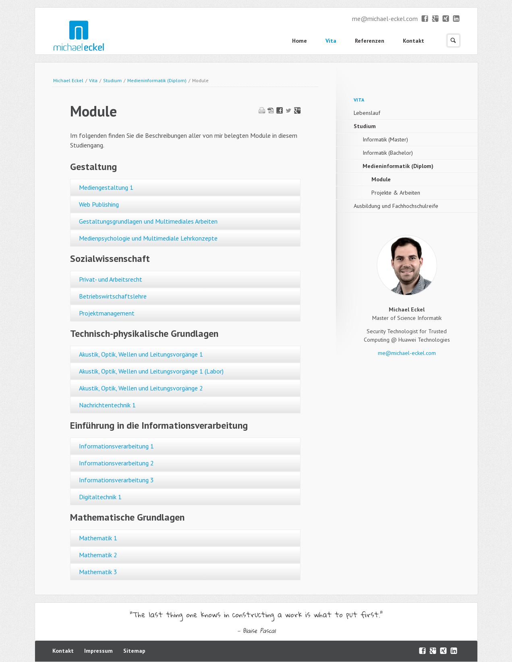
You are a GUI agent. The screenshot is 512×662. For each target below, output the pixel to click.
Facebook (425, 19)
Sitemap (134, 650)
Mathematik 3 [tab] (98, 572)
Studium (112, 80)
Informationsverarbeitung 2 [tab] (116, 463)
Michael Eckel (68, 80)
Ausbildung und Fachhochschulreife (396, 206)
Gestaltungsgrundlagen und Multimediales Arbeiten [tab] (148, 221)
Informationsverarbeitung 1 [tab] (116, 446)
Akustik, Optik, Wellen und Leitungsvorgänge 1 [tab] (141, 354)
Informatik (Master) (385, 139)
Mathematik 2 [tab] (98, 555)
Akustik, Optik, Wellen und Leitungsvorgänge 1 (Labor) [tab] (151, 371)
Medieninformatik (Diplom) (157, 80)
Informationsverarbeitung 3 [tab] (116, 480)
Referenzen (369, 40)
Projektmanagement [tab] (107, 313)
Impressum (98, 650)
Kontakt (413, 40)
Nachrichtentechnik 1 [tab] (107, 405)
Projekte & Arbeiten (395, 192)
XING (446, 19)
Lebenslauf (367, 112)
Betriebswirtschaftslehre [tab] (113, 296)
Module (381, 179)
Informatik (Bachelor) (388, 152)
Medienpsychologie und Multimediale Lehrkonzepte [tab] (148, 238)
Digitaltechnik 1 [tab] (100, 497)
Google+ (435, 19)
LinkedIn (456, 19)
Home (299, 40)
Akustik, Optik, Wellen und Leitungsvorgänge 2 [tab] (141, 388)
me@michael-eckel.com (385, 19)
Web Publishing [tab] (99, 204)
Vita (330, 40)
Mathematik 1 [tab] (98, 538)
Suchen (453, 40)
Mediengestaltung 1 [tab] (106, 187)
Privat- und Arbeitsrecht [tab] (110, 279)
